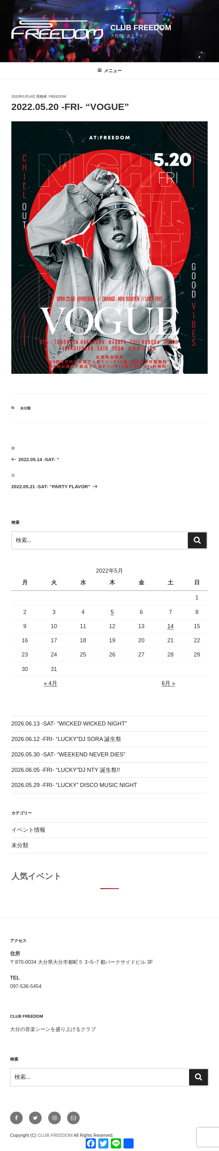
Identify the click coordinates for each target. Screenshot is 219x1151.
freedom (57, 96)
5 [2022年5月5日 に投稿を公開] (112, 612)
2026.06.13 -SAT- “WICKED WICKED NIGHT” (69, 723)
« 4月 (50, 683)
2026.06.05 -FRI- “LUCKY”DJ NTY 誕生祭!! (65, 770)
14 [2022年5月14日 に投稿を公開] (170, 626)
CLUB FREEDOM (140, 27)
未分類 (25, 408)
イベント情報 (28, 830)
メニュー (109, 70)
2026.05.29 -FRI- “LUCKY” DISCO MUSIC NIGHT (74, 785)
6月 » (168, 683)
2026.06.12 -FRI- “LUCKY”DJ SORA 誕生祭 (66, 739)
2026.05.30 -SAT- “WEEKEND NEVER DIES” (68, 754)
